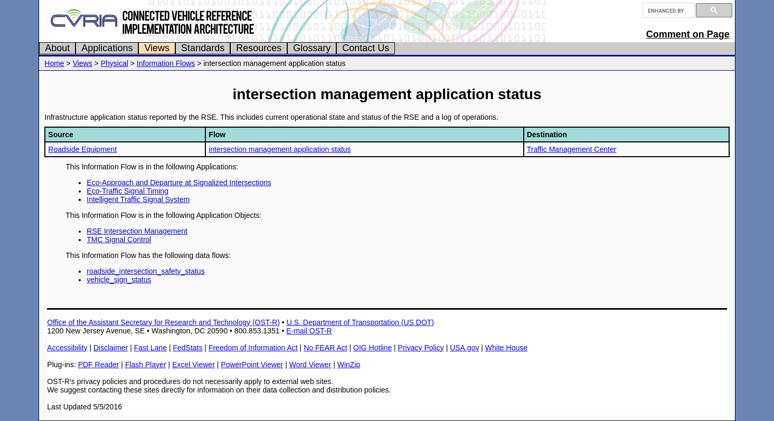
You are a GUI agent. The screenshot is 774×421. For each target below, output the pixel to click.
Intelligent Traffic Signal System (138, 199)
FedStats (187, 347)
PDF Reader (98, 364)
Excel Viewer (193, 364)
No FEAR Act (325, 347)
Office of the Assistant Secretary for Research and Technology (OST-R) (163, 322)
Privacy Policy (421, 347)
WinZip (349, 364)
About (57, 48)
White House (506, 347)
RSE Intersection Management (137, 231)
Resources (258, 48)
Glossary (312, 48)
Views (156, 48)
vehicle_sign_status (119, 279)
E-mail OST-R (309, 331)
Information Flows (166, 63)
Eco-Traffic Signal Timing (127, 191)
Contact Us (365, 48)
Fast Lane (150, 347)
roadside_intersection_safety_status (145, 271)
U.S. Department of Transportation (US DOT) (360, 322)
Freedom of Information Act (253, 347)
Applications (107, 48)
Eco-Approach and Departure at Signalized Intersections (179, 182)
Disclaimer (110, 347)
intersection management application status (280, 149)
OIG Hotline (372, 347)
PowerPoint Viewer (252, 364)
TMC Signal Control (119, 239)
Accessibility (67, 347)
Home (54, 63)
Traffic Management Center (572, 149)
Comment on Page (688, 34)
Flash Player (145, 364)
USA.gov (464, 347)
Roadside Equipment (82, 149)
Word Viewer (310, 364)
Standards (202, 48)
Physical (114, 63)
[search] (667, 10)
